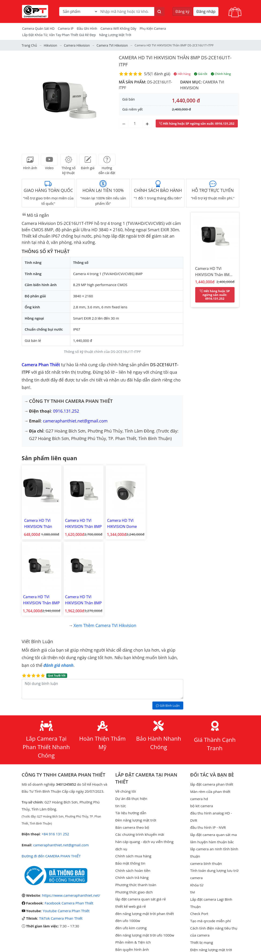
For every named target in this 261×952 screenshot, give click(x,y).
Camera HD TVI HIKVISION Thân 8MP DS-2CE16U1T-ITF (81, 522)
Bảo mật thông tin (130, 857)
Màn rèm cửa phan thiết (210, 786)
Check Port (199, 899)
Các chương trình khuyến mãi (139, 829)
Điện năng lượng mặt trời (210, 934)
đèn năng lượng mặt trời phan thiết (144, 906)
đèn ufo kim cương (130, 920)
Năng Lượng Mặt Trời (115, 35)
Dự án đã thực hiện (131, 793)
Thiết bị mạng (201, 927)
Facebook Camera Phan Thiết (68, 898)
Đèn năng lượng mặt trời (135, 815)
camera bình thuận (205, 850)
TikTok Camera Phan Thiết (60, 913)
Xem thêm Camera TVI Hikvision (105, 621)
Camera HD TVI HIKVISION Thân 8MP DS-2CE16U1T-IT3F (163, 522)
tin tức (120, 801)
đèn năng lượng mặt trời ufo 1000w (144, 927)
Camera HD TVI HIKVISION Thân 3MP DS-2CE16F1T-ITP (39, 522)
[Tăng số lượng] (147, 123)
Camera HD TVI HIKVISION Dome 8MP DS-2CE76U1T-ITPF (121, 522)
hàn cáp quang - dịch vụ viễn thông (143, 836)
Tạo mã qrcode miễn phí (210, 906)
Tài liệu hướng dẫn (130, 808)
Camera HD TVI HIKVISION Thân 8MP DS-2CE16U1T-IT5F (40, 596)
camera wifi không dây (118, 28)
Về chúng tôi (125, 786)
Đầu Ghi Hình (87, 28)
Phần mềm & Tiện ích (132, 934)
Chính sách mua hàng (133, 850)
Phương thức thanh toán (135, 878)
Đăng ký (183, 11)
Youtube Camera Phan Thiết (65, 905)
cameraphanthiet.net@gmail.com (75, 420)
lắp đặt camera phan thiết (211, 779)
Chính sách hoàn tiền (132, 864)
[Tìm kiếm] (159, 11)
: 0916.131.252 (197, 123)
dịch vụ (121, 843)
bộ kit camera (201, 801)
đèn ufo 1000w (127, 913)
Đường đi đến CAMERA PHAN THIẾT (51, 851)
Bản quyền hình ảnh (131, 941)
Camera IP (66, 28)
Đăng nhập (205, 11)
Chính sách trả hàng (131, 871)
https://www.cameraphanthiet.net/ (70, 890)
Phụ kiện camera (153, 28)
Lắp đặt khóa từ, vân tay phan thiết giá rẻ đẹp (59, 35)
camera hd (199, 793)
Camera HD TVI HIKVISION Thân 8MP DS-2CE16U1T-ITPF (213, 272)
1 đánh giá (160, 73)
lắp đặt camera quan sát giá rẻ (140, 892)
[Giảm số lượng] (124, 123)
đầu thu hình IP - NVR (207, 815)
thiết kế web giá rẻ (130, 899)
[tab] (30, 159)
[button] (29, 101)
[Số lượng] (136, 123)
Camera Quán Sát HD (38, 28)
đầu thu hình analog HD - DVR (214, 808)
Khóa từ (196, 871)
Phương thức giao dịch (133, 885)
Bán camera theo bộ (131, 822)
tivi (192, 878)
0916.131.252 (66, 411)
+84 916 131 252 (55, 829)
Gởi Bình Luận (168, 701)
